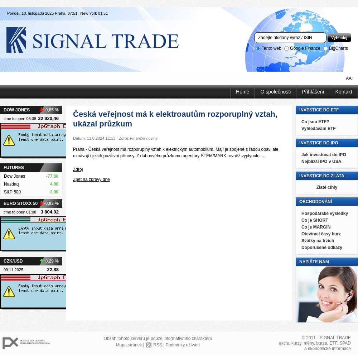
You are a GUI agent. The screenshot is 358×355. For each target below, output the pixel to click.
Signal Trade (98, 39)
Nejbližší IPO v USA (321, 161)
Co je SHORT (314, 220)
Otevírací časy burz (321, 233)
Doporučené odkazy (321, 247)
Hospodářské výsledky (324, 213)
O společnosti (275, 92)
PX (26, 343)
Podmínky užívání (183, 344)
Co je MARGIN (315, 227)
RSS (157, 344)
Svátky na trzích (317, 240)
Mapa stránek (129, 344)
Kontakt (343, 92)
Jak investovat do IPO (323, 154)
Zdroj (78, 169)
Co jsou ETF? (315, 121)
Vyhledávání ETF (318, 128)
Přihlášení (313, 92)
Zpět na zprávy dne (91, 179)
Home (242, 92)
